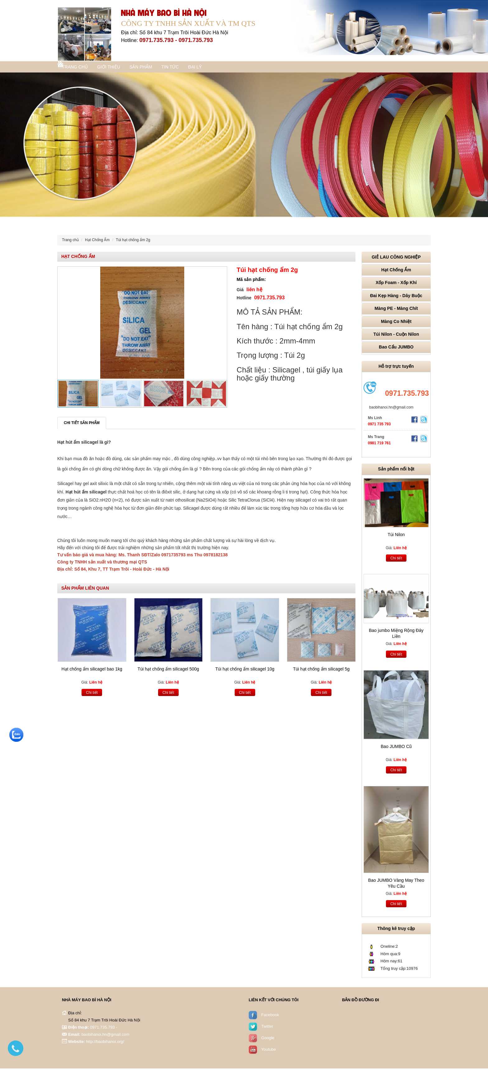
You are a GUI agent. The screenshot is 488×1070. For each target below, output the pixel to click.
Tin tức (190, 67)
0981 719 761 (379, 444)
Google (267, 1039)
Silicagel (65, 485)
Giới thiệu (118, 67)
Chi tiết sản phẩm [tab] (82, 424)
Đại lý (220, 67)
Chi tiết (92, 694)
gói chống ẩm (75, 470)
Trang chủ (80, 67)
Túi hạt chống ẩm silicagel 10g (244, 670)
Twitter (267, 1028)
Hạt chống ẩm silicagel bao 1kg (92, 670)
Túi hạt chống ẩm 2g (133, 241)
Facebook (270, 1016)
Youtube (268, 1051)
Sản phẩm (155, 67)
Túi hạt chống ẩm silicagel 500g (168, 670)
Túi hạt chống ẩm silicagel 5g (321, 670)
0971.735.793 (407, 395)
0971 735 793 (379, 425)
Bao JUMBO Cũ (396, 747)
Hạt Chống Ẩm (97, 241)
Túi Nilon (396, 536)
